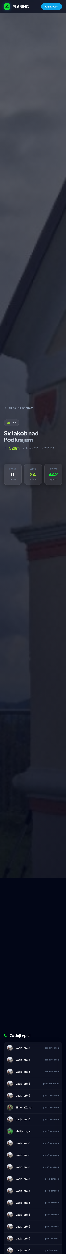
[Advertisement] (33, 912)
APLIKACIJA (51, 6)
